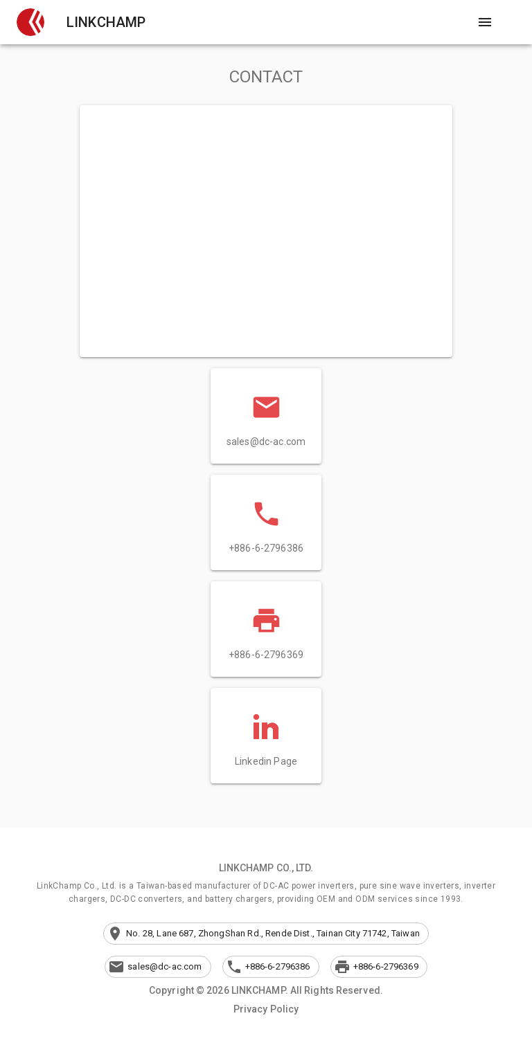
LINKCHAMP (105, 22)
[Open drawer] (485, 22)
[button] (30, 22)
